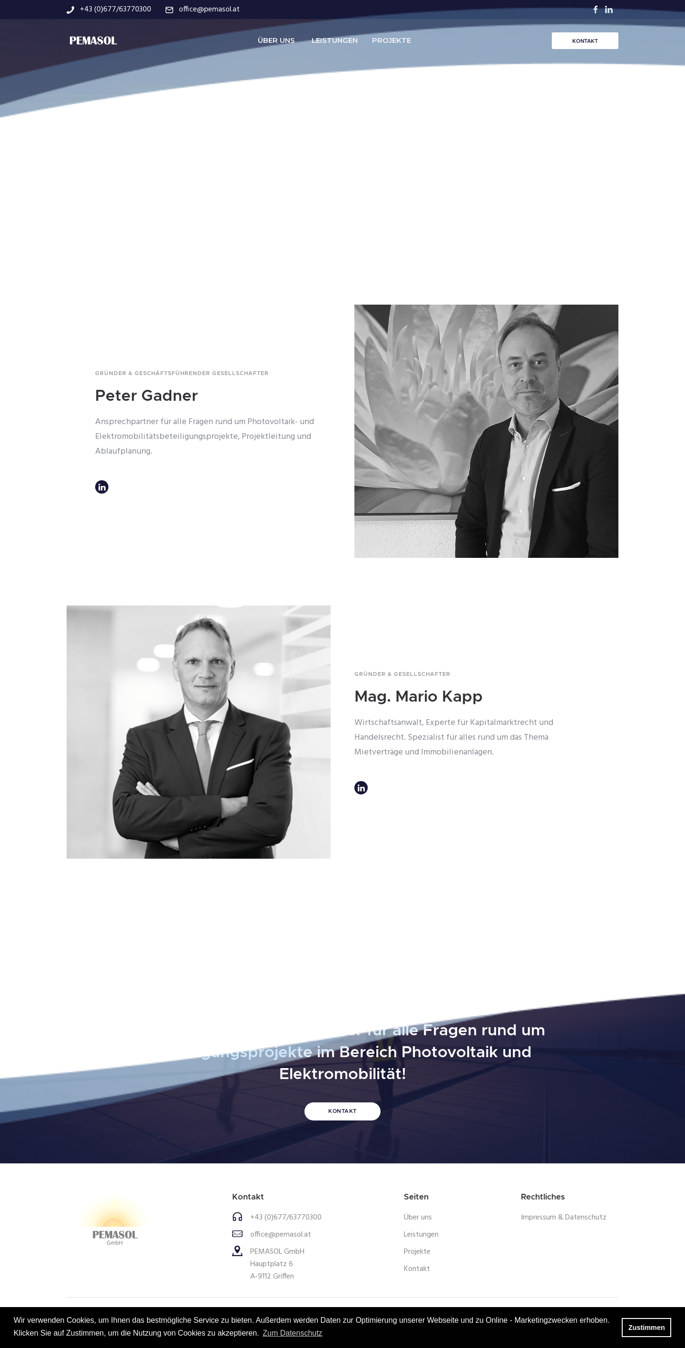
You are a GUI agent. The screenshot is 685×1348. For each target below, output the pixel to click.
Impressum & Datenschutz (564, 1217)
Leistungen (421, 1235)
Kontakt (417, 1269)
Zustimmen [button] (646, 1327)
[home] (93, 40)
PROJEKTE (391, 40)
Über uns (418, 1217)
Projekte (417, 1252)
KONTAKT (585, 41)
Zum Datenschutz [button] (292, 1333)
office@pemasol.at (280, 1235)
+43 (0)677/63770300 (286, 1217)
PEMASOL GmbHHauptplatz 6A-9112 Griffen (277, 1264)
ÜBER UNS (276, 40)
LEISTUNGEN (335, 40)
